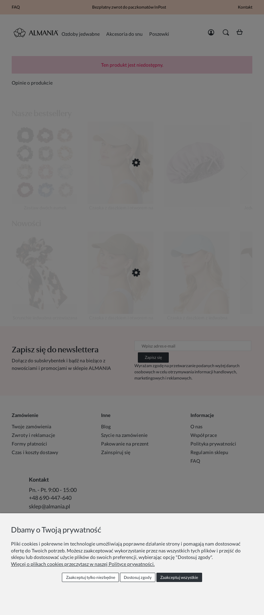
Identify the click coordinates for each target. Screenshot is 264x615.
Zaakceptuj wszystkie (179, 577)
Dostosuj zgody (138, 577)
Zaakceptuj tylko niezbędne (90, 577)
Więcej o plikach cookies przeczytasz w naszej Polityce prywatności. (83, 564)
